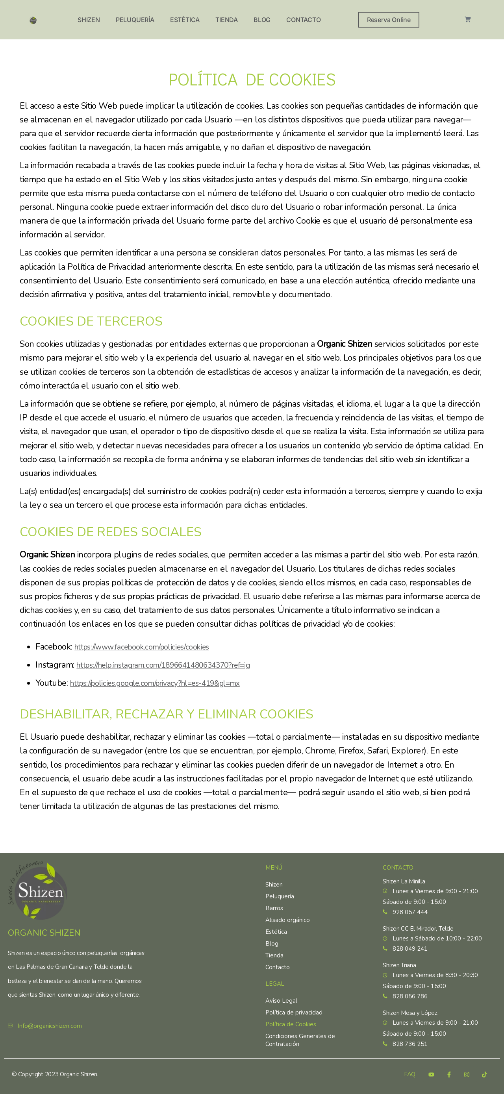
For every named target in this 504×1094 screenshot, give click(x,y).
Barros (274, 900)
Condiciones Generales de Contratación (300, 1032)
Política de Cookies (290, 1016)
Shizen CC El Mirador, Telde (418, 923)
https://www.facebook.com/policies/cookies (152, 647)
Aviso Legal (281, 993)
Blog (262, 20)
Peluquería (135, 20)
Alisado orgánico (287, 912)
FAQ (409, 1074)
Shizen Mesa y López (410, 1011)
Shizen (89, 20)
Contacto (303, 20)
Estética (185, 20)
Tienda (226, 20)
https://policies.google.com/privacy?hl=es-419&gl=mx (169, 683)
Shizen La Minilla (404, 873)
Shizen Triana (399, 962)
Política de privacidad (293, 1005)
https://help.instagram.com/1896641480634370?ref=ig (178, 665)
